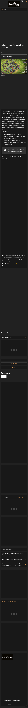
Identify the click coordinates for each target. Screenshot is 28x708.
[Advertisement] (14, 27)
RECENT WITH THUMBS (9, 601)
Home (14, 367)
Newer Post (14, 360)
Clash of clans (11, 264)
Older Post (14, 363)
